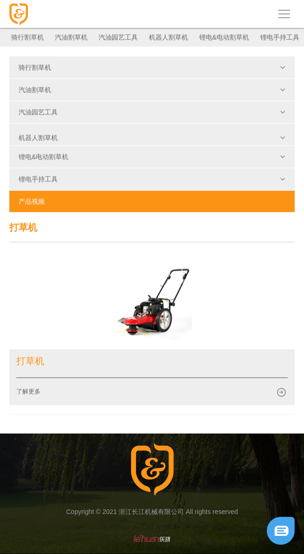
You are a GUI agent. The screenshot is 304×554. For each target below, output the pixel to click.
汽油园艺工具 (118, 37)
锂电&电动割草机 (224, 37)
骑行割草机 (27, 37)
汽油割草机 (71, 37)
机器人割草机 (168, 37)
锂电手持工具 (279, 37)
